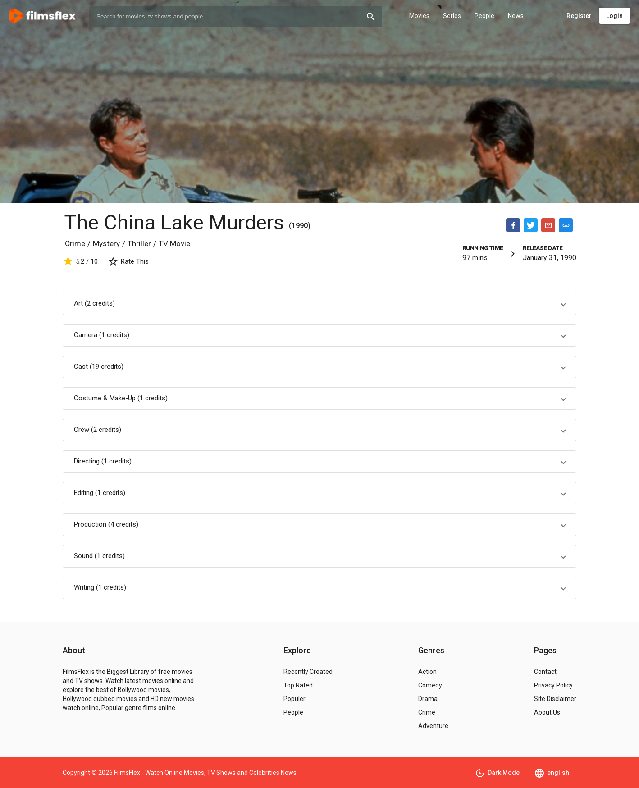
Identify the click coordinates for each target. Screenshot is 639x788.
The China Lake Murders (176, 222)
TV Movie (174, 243)
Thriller (139, 243)
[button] (319, 304)
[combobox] (235, 16)
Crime (75, 243)
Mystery (106, 243)
